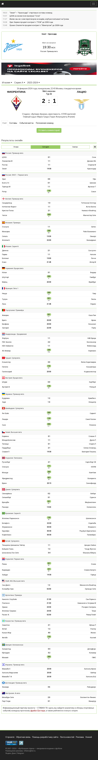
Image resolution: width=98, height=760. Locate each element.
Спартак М (92, 165)
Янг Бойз (5, 413)
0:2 (49, 494)
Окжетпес (6, 625)
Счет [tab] (4, 123)
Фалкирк (5, 687)
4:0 (49, 633)
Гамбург (93, 277)
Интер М (93, 262)
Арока (93, 320)
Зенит (44, 34)
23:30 (49, 607)
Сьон (4, 425)
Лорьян (93, 304)
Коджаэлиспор (90, 372)
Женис (93, 633)
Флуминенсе (7, 527)
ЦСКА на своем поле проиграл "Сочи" (25, 16)
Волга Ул (5, 183)
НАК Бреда (91, 338)
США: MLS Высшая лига (15, 581)
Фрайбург (92, 282)
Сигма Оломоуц (90, 448)
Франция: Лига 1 (11, 288)
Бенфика (5, 324)
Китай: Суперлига (12, 541)
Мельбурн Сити (8, 697)
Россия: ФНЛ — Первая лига (16, 175)
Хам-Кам (92, 473)
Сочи (94, 157)
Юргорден (6, 653)
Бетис (93, 227)
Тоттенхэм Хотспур (88, 203)
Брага (4, 320)
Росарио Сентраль (89, 607)
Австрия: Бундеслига (13, 378)
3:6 (49, 687)
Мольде (5, 473)
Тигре (94, 611)
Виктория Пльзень (89, 452)
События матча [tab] (26, 123)
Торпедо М (6, 187)
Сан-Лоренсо (91, 599)
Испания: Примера (12, 223)
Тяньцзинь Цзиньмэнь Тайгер (13, 545)
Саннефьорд (91, 483)
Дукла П (93, 440)
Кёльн (4, 272)
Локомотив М (7, 161)
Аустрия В (6, 387)
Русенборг (6, 462)
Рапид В (93, 387)
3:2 (49, 653)
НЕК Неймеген (7, 346)
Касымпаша (91, 367)
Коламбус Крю (8, 589)
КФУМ (93, 467)
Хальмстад (6, 649)
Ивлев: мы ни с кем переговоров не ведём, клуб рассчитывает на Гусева (39, 19)
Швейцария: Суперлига (14, 408)
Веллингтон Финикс (88, 697)
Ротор (4, 192)
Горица (93, 575)
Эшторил (5, 328)
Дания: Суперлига (12, 489)
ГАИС (94, 658)
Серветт (93, 413)
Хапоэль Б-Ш (91, 677)
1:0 (49, 203)
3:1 (49, 272)
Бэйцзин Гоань (7, 549)
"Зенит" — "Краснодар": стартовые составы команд (31, 13)
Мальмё (5, 658)
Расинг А (5, 615)
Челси (4, 215)
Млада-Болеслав (8, 440)
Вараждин (6, 570)
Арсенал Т (92, 187)
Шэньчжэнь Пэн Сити (10, 553)
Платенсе (6, 603)
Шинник (93, 183)
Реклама (80, 737)
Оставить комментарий (49, 130)
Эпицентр (92, 402)
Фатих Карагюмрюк (88, 362)
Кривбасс (92, 398)
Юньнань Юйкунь (89, 553)
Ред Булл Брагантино (88, 531)
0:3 (49, 649)
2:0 (49, 697)
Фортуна (5, 338)
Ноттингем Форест (9, 207)
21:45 (49, 262)
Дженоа (5, 251)
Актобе (5, 638)
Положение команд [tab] (45, 123)
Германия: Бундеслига (14, 268)
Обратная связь (23, 737)
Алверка (5, 315)
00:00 (49, 527)
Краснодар (52, 34)
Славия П (5, 452)
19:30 (49, 169)
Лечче (93, 258)
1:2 (49, 398)
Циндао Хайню (90, 545)
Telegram (20, 753)
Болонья (5, 258)
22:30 (49, 328)
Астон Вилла (91, 207)
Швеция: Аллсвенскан (14, 645)
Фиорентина (16, 91)
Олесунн (5, 467)
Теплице (5, 444)
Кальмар (92, 653)
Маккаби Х (6, 669)
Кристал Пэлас (8, 211)
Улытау (93, 629)
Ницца (4, 293)
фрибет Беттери (37, 711)
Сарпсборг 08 (90, 462)
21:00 (49, 599)
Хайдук (5, 575)
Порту (94, 328)
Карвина (5, 436)
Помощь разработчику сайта (45, 737)
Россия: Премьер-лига (49, 51)
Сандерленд (7, 203)
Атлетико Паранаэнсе (10, 518)
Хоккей (88, 737)
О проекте (9, 737)
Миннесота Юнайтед (88, 585)
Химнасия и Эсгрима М (87, 603)
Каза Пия (92, 315)
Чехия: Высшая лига (13, 432)
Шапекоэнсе (91, 518)
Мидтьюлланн (90, 502)
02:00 (49, 589)
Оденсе (93, 497)
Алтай (4, 629)
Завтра (75, 147)
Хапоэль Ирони (90, 669)
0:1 (49, 157)
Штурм (4, 382)
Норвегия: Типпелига (13, 458)
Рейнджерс (91, 687)
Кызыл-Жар (6, 633)
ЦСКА (4, 157)
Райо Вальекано (89, 232)
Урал (4, 179)
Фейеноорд (91, 346)
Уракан (5, 607)
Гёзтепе (5, 367)
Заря (4, 402)
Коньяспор (6, 362)
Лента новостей (67, 737)
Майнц (4, 282)
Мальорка (6, 232)
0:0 (49, 179)
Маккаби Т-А (7, 677)
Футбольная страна (26, 748)
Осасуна (5, 227)
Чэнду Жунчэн (90, 549)
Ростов (5, 165)
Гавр (94, 293)
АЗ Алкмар (6, 351)
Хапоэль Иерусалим (10, 673)
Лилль (93, 299)
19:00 (49, 258)
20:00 (49, 320)
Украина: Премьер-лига (14, 394)
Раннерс (5, 507)
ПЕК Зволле (6, 342)
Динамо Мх (91, 161)
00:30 (49, 531)
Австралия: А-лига (12, 693)
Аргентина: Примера (13, 595)
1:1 (49, 161)
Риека (4, 564)
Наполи (93, 254)
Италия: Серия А (12, 246)
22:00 (49, 240)
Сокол (93, 192)
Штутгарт (5, 277)
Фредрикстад (7, 478)
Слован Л (92, 436)
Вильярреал (91, 240)
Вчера (16, 147)
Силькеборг (6, 497)
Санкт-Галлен (91, 419)
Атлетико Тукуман (9, 611)
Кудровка (6, 398)
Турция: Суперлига (12, 358)
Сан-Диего (6, 585)
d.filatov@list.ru (29, 751)
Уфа (94, 179)
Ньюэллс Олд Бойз (9, 599)
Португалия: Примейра (14, 310)
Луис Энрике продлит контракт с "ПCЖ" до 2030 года (31, 22)
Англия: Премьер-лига (14, 199)
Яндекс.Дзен (10, 753)
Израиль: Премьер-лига (14, 665)
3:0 (49, 362)
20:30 (49, 282)
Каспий (93, 638)
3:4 (49, 553)
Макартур (92, 701)
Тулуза (4, 299)
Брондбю (5, 502)
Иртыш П (92, 625)
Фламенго (92, 527)
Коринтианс (6, 535)
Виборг (93, 494)
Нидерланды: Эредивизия (16, 334)
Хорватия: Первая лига (14, 559)
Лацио (81, 91)
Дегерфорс (91, 649)
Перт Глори (6, 701)
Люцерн (5, 419)
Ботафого (5, 523)
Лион (4, 304)
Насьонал (92, 324)
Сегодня (45, 147)
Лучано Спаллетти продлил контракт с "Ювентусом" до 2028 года (36, 25)
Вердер (93, 272)
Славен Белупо (90, 570)
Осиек (93, 564)
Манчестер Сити (89, 215)
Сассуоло (92, 251)
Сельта (5, 236)
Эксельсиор (91, 342)
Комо (4, 262)
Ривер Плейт (91, 615)
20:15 (49, 483)
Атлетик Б (6, 240)
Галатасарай (7, 372)
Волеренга (92, 478)
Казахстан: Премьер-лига (15, 621)
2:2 (49, 342)
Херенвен (92, 351)
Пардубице (6, 448)
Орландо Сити (90, 589)
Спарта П (92, 444)
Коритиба (92, 523)
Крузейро (5, 531)
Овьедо (93, 236)
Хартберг (92, 382)
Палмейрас (91, 535)
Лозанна (92, 425)
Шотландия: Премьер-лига (16, 683)
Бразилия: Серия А (12, 513)
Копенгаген (91, 507)
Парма (4, 254)
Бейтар (93, 673)
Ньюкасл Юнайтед (89, 211)
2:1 (49, 211)
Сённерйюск (7, 494)
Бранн (4, 483)
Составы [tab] (13, 123)
